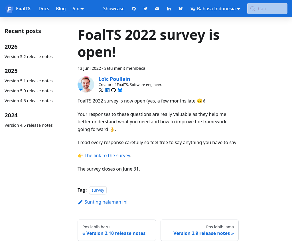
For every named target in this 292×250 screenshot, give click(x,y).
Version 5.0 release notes (29, 90)
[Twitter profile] (145, 8)
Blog (61, 8)
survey (98, 190)
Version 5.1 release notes (29, 80)
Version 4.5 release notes (29, 125)
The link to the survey (107, 155)
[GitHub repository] (134, 8)
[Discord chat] (157, 8)
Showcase (114, 8)
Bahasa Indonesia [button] (213, 8)
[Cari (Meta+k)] (267, 8)
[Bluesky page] (180, 8)
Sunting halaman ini (102, 202)
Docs (43, 8)
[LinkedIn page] (169, 8)
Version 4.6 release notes (29, 100)
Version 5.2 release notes (29, 56)
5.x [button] (76, 8)
